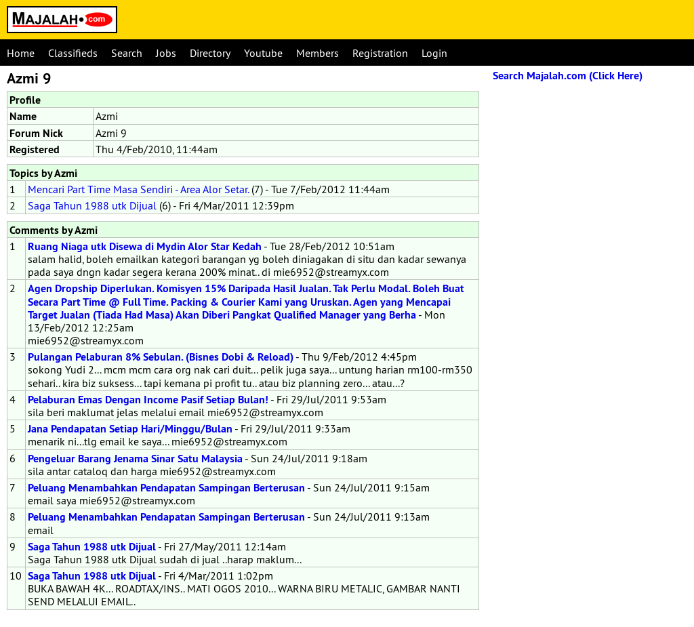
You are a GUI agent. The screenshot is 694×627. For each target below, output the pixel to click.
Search (126, 53)
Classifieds (73, 53)
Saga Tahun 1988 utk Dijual (92, 205)
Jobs (166, 53)
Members (317, 53)
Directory (210, 53)
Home (21, 53)
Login (434, 53)
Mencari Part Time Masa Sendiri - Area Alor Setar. (138, 189)
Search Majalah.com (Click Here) (567, 75)
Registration (380, 53)
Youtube (263, 53)
